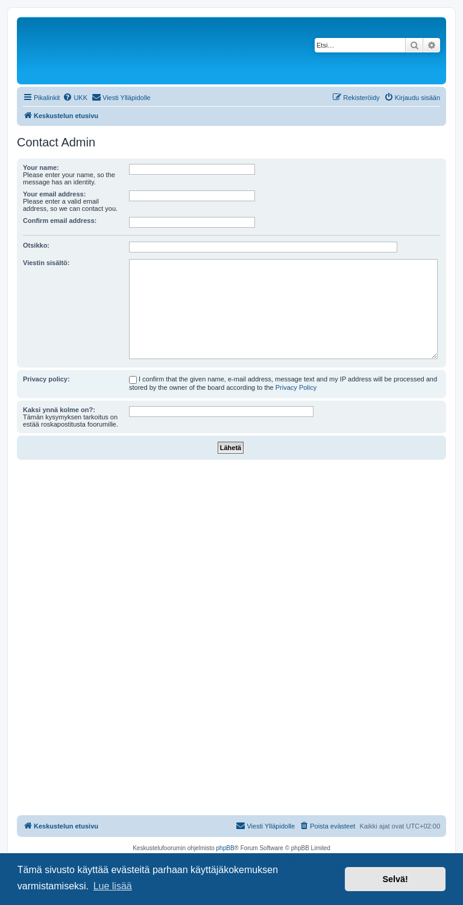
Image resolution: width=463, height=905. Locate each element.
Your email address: (54, 194)
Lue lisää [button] (112, 886)
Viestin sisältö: (46, 262)
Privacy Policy (296, 387)
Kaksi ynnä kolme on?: (59, 409)
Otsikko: (36, 245)
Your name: (41, 167)
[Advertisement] (231, 550)
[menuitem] (75, 97)
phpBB (225, 848)
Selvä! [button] (395, 879)
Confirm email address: (59, 220)
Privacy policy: (46, 379)
